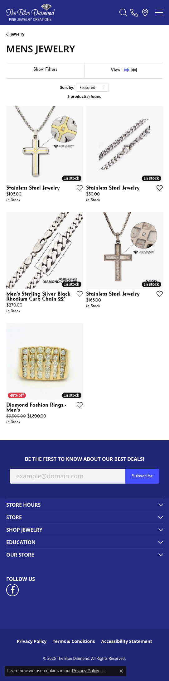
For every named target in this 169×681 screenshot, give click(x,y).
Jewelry (17, 34)
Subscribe (142, 476)
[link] (134, 12)
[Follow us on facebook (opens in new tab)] (12, 590)
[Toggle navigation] (159, 12)
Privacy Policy (31, 641)
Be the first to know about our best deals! (84, 459)
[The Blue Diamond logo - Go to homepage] (30, 12)
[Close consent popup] (121, 671)
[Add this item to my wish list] (78, 188)
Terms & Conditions (74, 641)
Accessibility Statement (126, 641)
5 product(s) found (84, 96)
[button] (123, 12)
